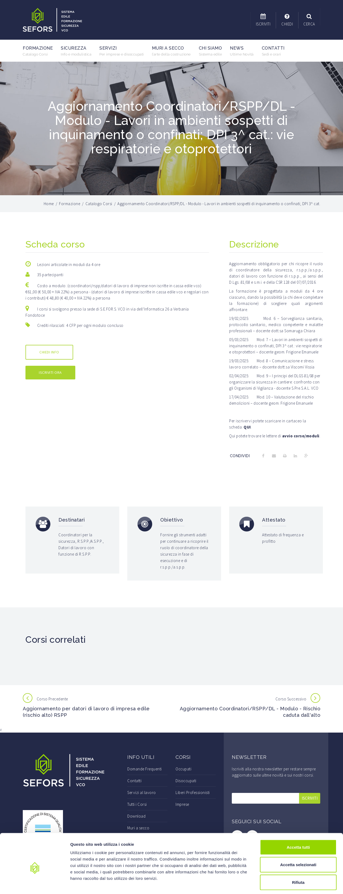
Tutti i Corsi (137, 804)
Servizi (121, 51)
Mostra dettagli (281, 883)
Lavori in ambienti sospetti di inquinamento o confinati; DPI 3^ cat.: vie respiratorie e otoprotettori (275, 345)
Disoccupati (186, 780)
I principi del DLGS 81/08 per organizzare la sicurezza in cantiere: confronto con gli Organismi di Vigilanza (274, 382)
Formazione (38, 51)
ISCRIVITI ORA (50, 372)
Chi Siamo (210, 51)
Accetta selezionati (298, 841)
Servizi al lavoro (141, 792)
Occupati (183, 768)
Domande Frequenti (144, 768)
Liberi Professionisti (193, 792)
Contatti (273, 51)
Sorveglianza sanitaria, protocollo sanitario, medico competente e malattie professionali (276, 324)
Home (49, 203)
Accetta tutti (298, 823)
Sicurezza (76, 51)
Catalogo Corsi (98, 203)
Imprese (182, 804)
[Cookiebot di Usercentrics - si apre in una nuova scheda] (34, 884)
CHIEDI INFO (49, 352)
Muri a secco (171, 51)
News (242, 51)
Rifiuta (298, 858)
